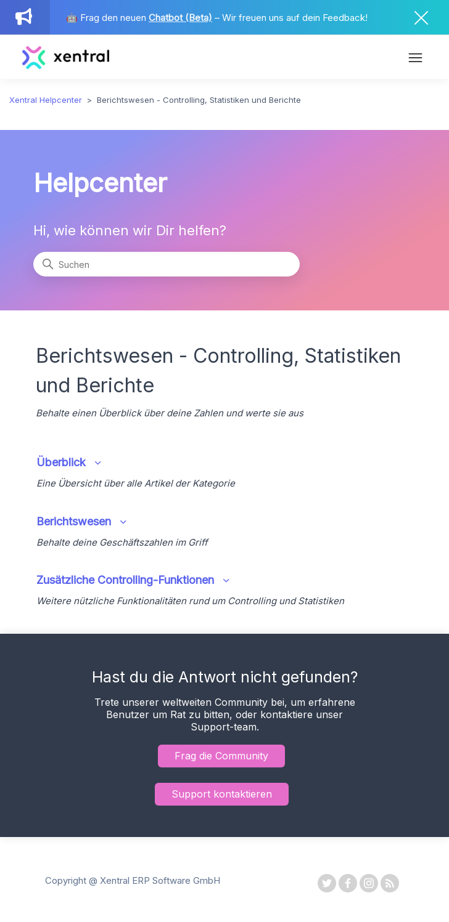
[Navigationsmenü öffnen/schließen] (415, 59)
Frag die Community (221, 756)
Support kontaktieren (221, 794)
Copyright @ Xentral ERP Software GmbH (132, 880)
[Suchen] (166, 264)
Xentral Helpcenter (45, 100)
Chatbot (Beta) (180, 17)
